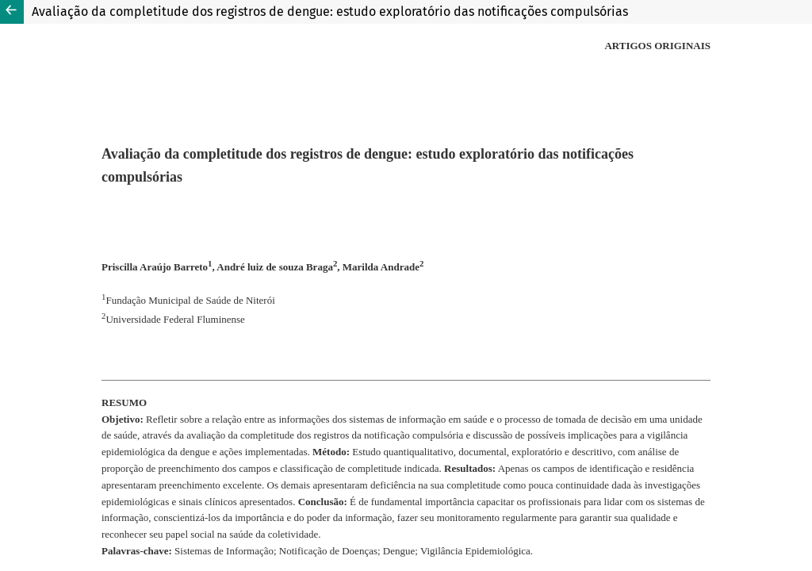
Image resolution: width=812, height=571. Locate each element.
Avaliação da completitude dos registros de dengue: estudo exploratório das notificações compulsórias (330, 11)
